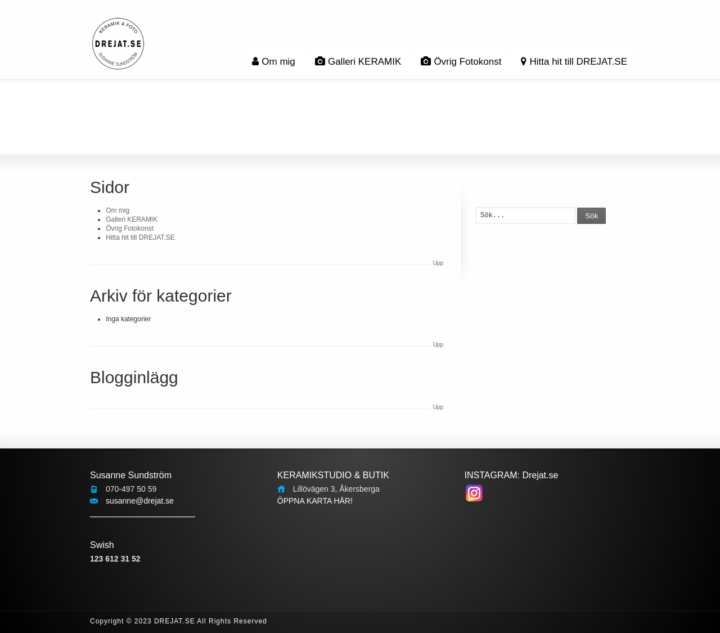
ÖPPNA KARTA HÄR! (315, 500)
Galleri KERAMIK (358, 61)
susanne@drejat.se (140, 500)
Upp (438, 263)
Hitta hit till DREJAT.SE (574, 61)
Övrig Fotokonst (461, 61)
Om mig (273, 61)
